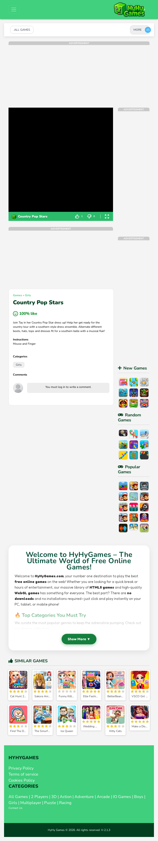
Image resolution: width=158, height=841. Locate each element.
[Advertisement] (79, 73)
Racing (65, 802)
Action (66, 796)
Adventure (84, 796)
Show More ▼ (79, 639)
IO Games (122, 796)
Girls (28, 295)
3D (54, 796)
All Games (18, 796)
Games (17, 295)
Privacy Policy (21, 768)
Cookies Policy (22, 780)
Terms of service (23, 774)
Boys (138, 796)
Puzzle (50, 802)
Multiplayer (30, 802)
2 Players (39, 796)
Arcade (103, 796)
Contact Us (15, 808)
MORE (137, 30)
